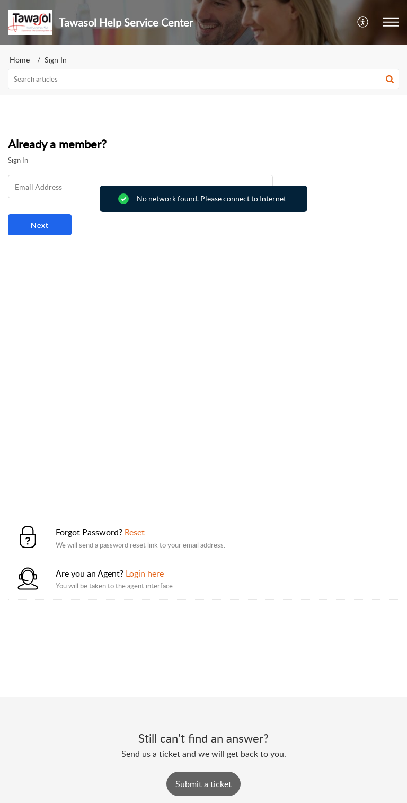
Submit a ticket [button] (203, 784)
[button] (363, 22)
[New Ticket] (203, 784)
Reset (135, 532)
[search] (203, 79)
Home (20, 60)
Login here (145, 573)
